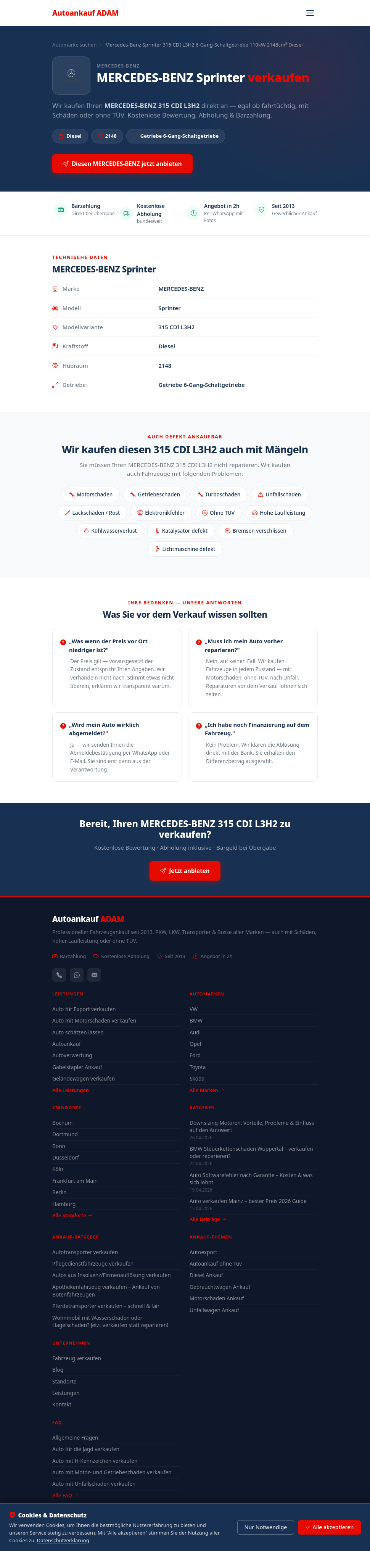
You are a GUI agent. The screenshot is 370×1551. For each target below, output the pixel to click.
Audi (195, 1032)
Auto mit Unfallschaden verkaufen (94, 1483)
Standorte (64, 1381)
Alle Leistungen (73, 1090)
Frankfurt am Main (75, 1180)
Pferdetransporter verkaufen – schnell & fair (105, 1305)
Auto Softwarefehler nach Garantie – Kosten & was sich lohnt (251, 1178)
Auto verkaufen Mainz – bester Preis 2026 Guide (248, 1201)
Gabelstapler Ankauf (77, 1067)
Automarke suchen (74, 44)
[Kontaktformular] (94, 975)
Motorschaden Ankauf (217, 1298)
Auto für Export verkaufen (84, 1009)
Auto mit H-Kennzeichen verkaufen (94, 1460)
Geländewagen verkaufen (83, 1078)
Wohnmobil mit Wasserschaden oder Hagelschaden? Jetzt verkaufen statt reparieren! (110, 1321)
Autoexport (203, 1252)
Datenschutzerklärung (63, 1540)
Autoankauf (85, 12)
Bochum (62, 1122)
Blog (57, 1369)
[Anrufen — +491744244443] (59, 975)
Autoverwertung (72, 1055)
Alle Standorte (72, 1215)
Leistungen (65, 1392)
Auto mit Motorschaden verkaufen (94, 1020)
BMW (196, 1020)
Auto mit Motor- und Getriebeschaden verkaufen (112, 1472)
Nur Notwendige (265, 1527)
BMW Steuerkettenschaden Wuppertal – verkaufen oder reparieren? (251, 1152)
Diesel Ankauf (206, 1275)
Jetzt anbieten (184, 870)
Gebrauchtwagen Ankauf (220, 1286)
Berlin (59, 1192)
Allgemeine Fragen (75, 1437)
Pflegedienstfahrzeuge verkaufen (93, 1263)
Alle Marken (207, 1090)
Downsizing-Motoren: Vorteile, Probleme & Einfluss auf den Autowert (252, 1126)
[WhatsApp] (77, 975)
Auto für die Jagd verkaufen (85, 1449)
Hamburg (64, 1204)
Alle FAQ (65, 1495)
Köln (57, 1169)
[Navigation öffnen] (310, 13)
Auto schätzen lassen (78, 1032)
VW (194, 1009)
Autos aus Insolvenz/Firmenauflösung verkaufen (111, 1275)
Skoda (197, 1078)
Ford (195, 1055)
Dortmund (65, 1134)
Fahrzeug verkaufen (76, 1358)
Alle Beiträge (208, 1219)
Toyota (198, 1067)
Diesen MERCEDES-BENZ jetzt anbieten (122, 163)
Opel (195, 1043)
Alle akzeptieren (329, 1527)
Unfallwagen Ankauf (214, 1310)
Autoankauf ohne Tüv (216, 1263)
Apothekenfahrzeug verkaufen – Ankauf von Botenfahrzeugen (106, 1290)
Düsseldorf (65, 1157)
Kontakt (61, 1404)
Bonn (58, 1146)
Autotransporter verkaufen (85, 1252)
